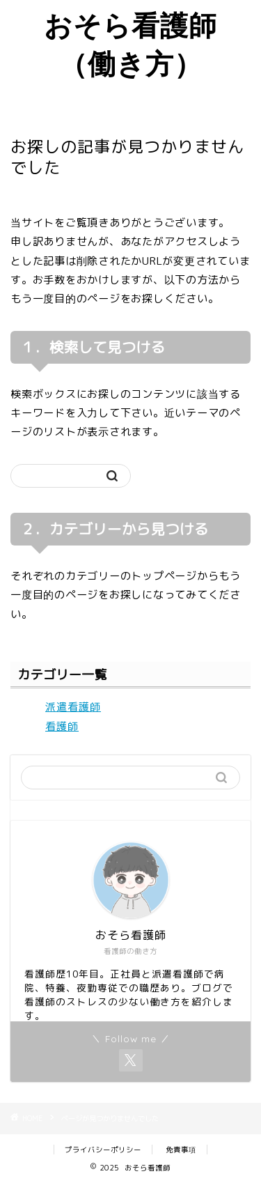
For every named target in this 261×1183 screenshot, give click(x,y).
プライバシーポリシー (103, 1149)
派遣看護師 (73, 706)
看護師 (62, 726)
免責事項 (181, 1149)
